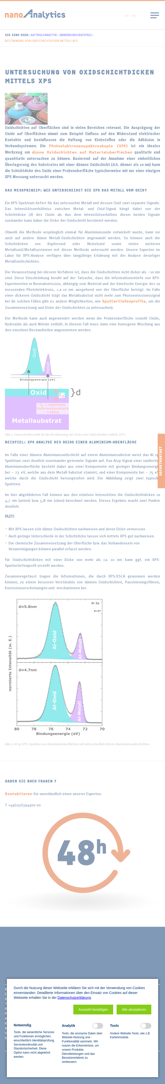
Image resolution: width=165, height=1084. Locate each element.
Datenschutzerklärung (74, 998)
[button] (93, 1009)
